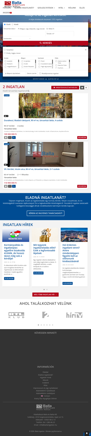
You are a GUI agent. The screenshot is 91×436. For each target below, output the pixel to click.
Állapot (23, 58)
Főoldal (7, 8)
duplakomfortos (64, 131)
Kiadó (16, 24)
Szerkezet (41, 58)
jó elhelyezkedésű (18, 180)
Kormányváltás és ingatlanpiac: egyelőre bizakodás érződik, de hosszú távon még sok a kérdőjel (15, 251)
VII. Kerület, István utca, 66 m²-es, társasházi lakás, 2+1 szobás (32, 169)
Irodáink (7, 12)
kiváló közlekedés (39, 131)
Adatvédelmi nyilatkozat (45, 391)
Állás (82, 8)
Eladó (8, 24)
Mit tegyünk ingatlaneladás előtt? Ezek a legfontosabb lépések (45, 249)
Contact (45, 396)
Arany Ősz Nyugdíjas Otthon (45, 398)
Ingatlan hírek (18, 225)
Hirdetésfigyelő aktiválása (66, 88)
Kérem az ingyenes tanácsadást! (45, 213)
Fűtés (56, 58)
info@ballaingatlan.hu (48, 425)
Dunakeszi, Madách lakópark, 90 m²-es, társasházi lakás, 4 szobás (33, 120)
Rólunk (72, 8)
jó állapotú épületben (16, 131)
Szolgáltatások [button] (46, 8)
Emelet (6, 58)
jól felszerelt (38, 180)
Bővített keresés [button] (40, 79)
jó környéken (8, 180)
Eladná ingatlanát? (24, 8)
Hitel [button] (61, 8)
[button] (86, 49)
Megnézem (82, 137)
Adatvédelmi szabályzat (45, 393)
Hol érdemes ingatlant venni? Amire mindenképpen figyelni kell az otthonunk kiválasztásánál (71, 253)
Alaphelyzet (53, 79)
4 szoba (6, 131)
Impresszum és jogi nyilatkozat (45, 388)
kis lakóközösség (28, 131)
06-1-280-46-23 (49, 422)
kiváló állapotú (29, 180)
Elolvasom (9, 278)
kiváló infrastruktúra (52, 131)
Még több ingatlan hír (45, 294)
